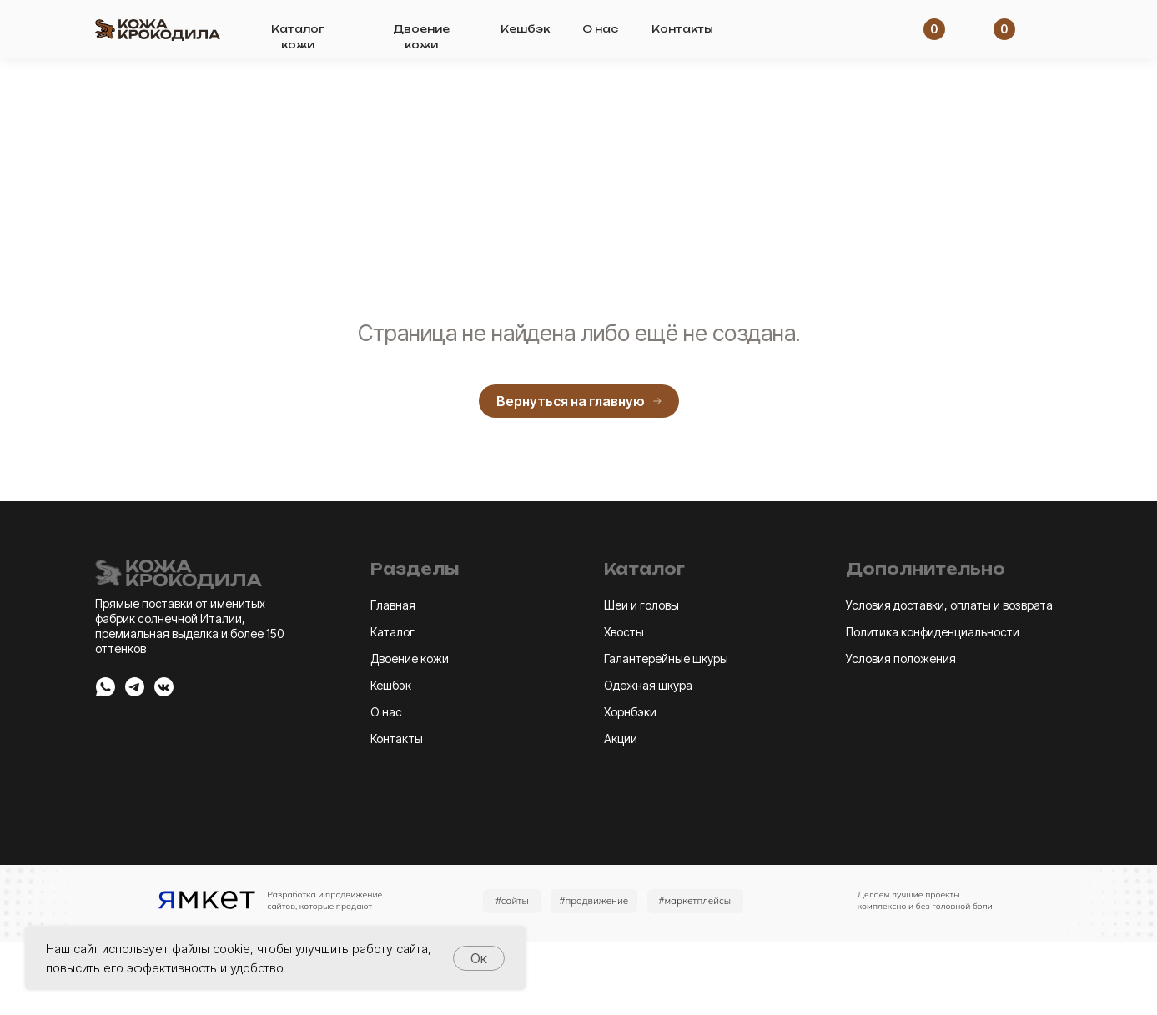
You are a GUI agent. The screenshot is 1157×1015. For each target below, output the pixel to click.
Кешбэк (525, 29)
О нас (600, 29)
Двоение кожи (409, 658)
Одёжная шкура (648, 685)
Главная (392, 605)
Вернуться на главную (579, 401)
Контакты (682, 29)
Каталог (392, 632)
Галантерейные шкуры (666, 658)
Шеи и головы (641, 605)
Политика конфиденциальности (932, 632)
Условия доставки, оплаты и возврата (949, 605)
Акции (620, 738)
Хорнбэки (630, 712)
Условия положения (901, 658)
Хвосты (624, 632)
